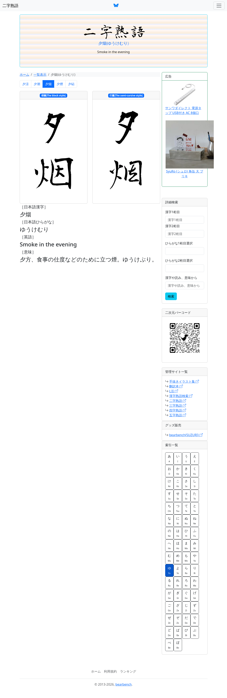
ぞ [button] (177, 619)
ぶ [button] (194, 632)
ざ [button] (177, 607)
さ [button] (186, 483)
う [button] (186, 458)
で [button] (194, 619)
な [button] (169, 520)
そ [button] (186, 495)
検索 (171, 296)
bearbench (123, 684)
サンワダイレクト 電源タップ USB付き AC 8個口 (183, 99)
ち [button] (169, 508)
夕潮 (37, 84)
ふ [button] (194, 533)
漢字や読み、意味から (181, 277)
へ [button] (169, 545)
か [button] (177, 470)
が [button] (169, 595)
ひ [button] (186, 533)
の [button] (169, 533)
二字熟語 (10, 5)
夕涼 (25, 84)
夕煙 (60, 84)
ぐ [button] (186, 595)
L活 (173, 391)
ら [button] (186, 570)
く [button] (194, 470)
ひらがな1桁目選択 (179, 243)
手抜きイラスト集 (184, 381)
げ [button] (194, 595)
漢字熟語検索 (180, 396)
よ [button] (177, 570)
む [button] (169, 557)
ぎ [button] (177, 595)
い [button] (177, 458)
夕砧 (71, 84)
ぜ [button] (169, 619)
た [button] (194, 495)
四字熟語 (177, 410)
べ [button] (169, 644)
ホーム (24, 74)
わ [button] (194, 582)
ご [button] (169, 607)
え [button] (194, 458)
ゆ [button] (169, 570)
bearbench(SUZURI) (186, 435)
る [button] (169, 582)
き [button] (186, 470)
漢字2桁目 (172, 226)
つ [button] (177, 508)
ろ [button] (186, 582)
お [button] (169, 470)
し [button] (194, 483)
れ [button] (177, 582)
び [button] (186, 632)
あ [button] (169, 458)
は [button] (177, 533)
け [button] (169, 483)
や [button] (194, 557)
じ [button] (186, 607)
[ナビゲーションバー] (219, 6)
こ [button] (177, 483)
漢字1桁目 (172, 212)
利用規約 (110, 671)
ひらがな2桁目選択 (179, 260)
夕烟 (48, 84)
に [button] (177, 520)
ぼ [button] (177, 644)
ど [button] (169, 632)
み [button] (194, 545)
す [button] (169, 495)
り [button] (194, 570)
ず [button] (194, 607)
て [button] (186, 508)
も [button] (186, 557)
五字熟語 (177, 415)
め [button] (177, 557)
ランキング (128, 671)
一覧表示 (40, 74)
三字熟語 (177, 405)
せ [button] (177, 495)
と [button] (194, 508)
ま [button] (186, 545)
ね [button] (194, 520)
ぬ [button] (186, 520)
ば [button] (177, 632)
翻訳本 (176, 386)
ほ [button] (177, 545)
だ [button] (186, 619)
